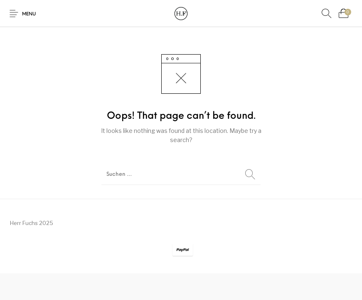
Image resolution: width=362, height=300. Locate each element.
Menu (29, 14)
